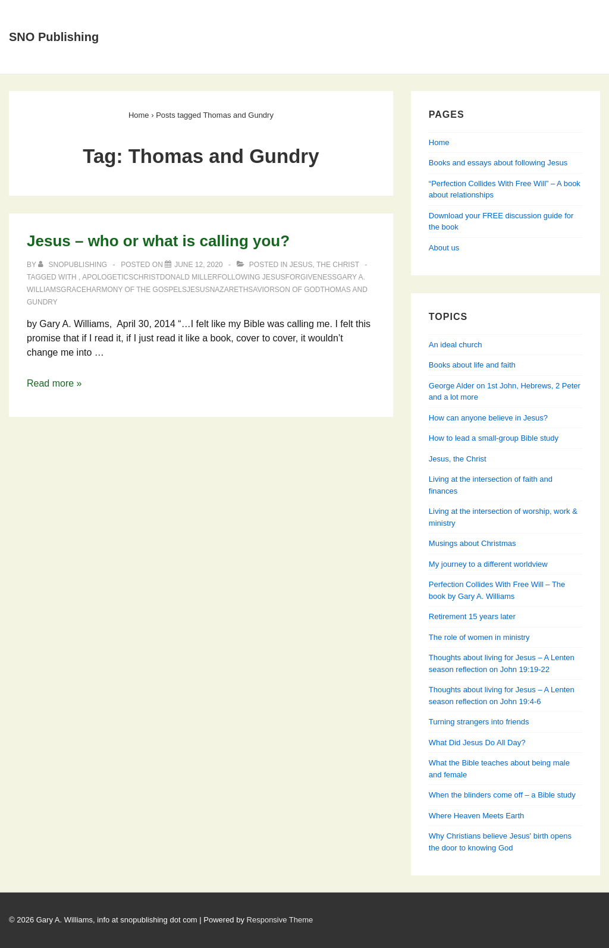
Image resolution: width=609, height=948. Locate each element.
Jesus (198, 289)
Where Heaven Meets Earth (476, 815)
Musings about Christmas (472, 543)
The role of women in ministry (479, 637)
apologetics (107, 277)
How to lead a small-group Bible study (493, 438)
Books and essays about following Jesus (349, 14)
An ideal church (455, 344)
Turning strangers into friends (479, 721)
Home (156, 14)
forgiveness (311, 277)
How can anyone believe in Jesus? (488, 417)
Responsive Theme (280, 919)
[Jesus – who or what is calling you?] (198, 264)
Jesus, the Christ (324, 264)
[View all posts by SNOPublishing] (73, 264)
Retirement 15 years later (472, 616)
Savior (261, 289)
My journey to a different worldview (488, 564)
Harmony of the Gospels (136, 289)
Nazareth (229, 289)
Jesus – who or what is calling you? (158, 241)
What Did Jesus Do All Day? (477, 742)
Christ (146, 277)
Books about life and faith (472, 364)
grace (73, 289)
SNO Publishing (54, 36)
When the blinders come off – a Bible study (502, 794)
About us (444, 247)
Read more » (54, 383)
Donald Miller (189, 277)
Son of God (298, 289)
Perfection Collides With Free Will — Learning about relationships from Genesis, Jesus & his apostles (352, 50)
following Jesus (251, 277)
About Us (213, 14)
